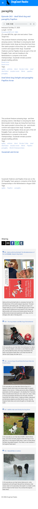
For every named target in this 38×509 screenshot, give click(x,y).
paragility (5, 74)
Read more (5, 64)
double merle (14, 71)
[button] (4, 243)
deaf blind (5, 71)
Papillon (29, 146)
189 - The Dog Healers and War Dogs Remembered (18, 321)
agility (3, 69)
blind (16, 69)
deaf (31, 69)
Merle (23, 71)
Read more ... (6, 62)
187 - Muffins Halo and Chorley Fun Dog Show (16, 409)
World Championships (17, 148)
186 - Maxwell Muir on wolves (12, 451)
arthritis (9, 69)
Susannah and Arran (10, 152)
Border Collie (23, 69)
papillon (29, 71)
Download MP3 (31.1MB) (10, 32)
